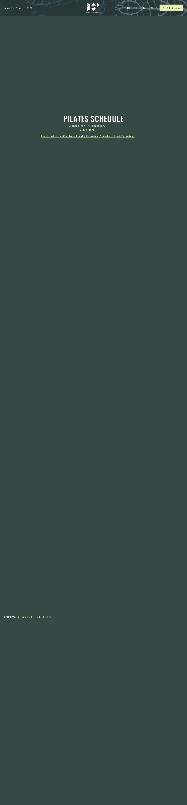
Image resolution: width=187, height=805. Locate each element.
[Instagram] (128, 7)
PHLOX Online (171, 7)
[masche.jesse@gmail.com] (144, 7)
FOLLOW (27, 617)
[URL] (151, 7)
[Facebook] (136, 7)
